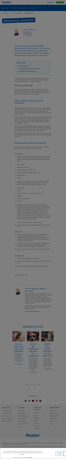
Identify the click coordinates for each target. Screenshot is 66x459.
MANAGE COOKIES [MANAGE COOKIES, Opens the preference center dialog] (59, 453)
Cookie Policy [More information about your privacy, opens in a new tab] (29, 457)
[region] (33, 453)
